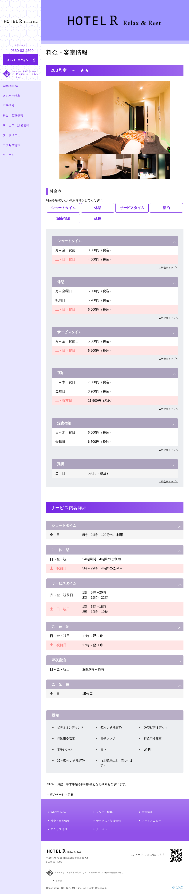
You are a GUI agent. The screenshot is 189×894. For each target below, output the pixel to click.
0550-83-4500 (54, 862)
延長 (97, 218)
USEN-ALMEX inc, (72, 888)
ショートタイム (63, 208)
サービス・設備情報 (16, 125)
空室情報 (8, 105)
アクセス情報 (11, 145)
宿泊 (166, 208)
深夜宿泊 (63, 218)
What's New (10, 85)
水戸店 (59, 880)
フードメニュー (13, 135)
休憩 (97, 208)
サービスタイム (132, 208)
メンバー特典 (11, 95)
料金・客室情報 (13, 115)
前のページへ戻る (61, 794)
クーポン (8, 154)
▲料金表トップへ (168, 267)
